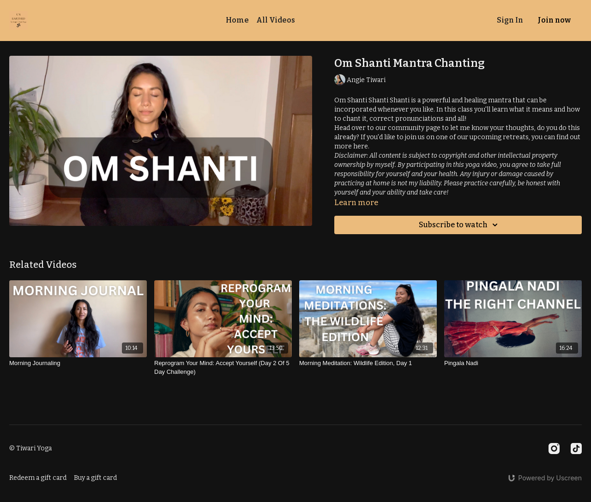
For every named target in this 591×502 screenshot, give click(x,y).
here (360, 146)
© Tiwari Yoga (30, 448)
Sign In (510, 20)
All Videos (275, 20)
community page (415, 128)
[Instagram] (554, 448)
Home (237, 20)
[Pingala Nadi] (513, 363)
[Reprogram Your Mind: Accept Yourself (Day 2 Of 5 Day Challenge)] (223, 368)
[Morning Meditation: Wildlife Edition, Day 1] (368, 363)
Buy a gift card (95, 478)
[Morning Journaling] (78, 363)
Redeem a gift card (37, 478)
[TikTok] (576, 448)
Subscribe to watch (460, 224)
